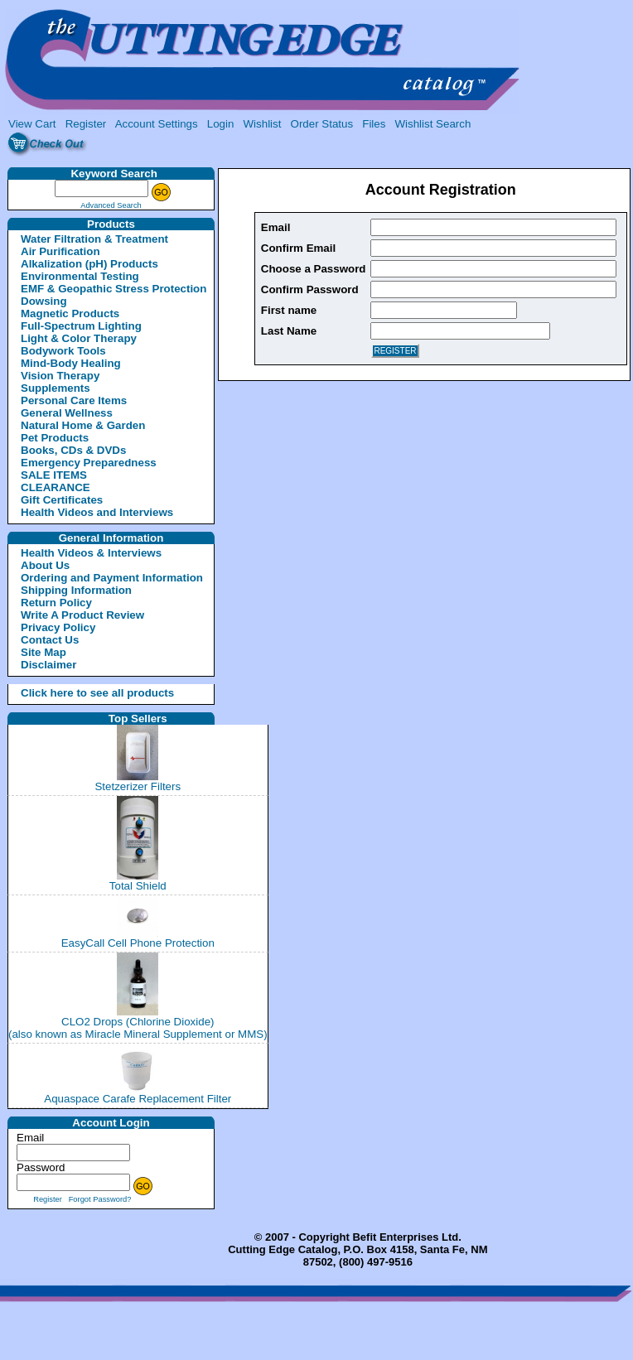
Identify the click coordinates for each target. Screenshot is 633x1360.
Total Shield (138, 886)
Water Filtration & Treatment (94, 239)
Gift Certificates (62, 500)
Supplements (55, 388)
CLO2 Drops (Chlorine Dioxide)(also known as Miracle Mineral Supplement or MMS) (138, 1027)
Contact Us (50, 640)
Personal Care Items (74, 400)
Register (86, 124)
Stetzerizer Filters (137, 786)
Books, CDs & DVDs (73, 450)
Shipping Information (76, 590)
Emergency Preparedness (89, 462)
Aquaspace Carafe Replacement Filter (137, 1098)
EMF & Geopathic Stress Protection (113, 288)
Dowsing (44, 301)
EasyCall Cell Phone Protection (138, 943)
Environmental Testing (80, 276)
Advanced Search (111, 205)
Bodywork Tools (63, 351)
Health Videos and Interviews (97, 512)
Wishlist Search (432, 124)
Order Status (322, 124)
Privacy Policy (58, 627)
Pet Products (55, 438)
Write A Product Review (82, 615)
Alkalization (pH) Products (89, 264)
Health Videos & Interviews (91, 553)
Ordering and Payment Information (112, 577)
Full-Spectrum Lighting (81, 326)
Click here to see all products (78, 693)
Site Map (43, 652)
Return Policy (56, 602)
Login (220, 124)
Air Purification (60, 251)
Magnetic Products (70, 313)
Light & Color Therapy (79, 338)
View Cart (32, 124)
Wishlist (263, 124)
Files (373, 124)
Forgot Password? (100, 1199)
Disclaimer (48, 664)
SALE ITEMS (54, 475)
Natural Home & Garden (83, 425)
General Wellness (67, 413)
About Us (45, 565)
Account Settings (156, 124)
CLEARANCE (55, 487)
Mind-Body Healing (71, 363)
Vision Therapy (60, 375)
